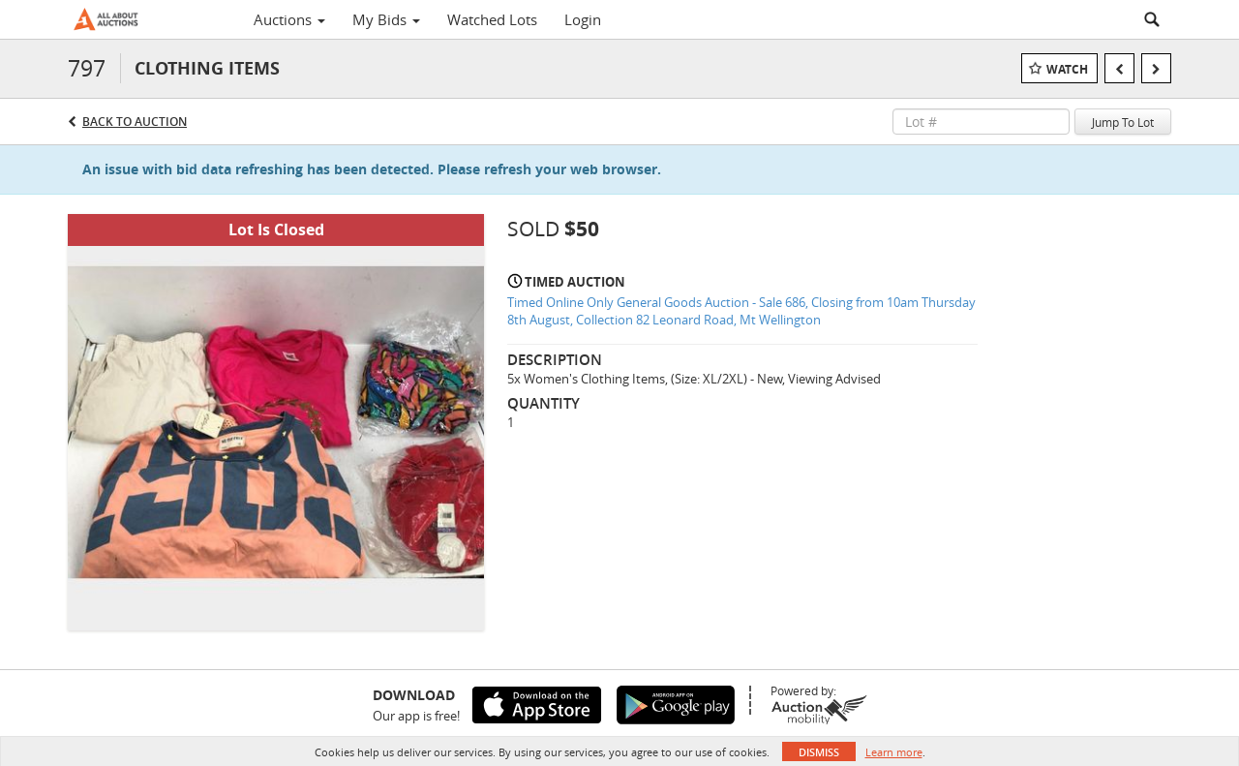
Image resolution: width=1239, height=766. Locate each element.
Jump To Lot (1123, 122)
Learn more (893, 752)
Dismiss (819, 752)
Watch (1067, 69)
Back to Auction (134, 121)
